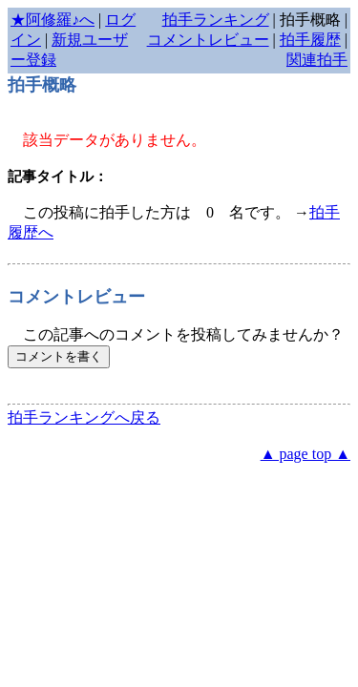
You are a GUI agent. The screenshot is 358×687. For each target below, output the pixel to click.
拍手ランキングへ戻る (84, 417)
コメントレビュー (208, 39)
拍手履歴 (310, 39)
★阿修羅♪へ (53, 19)
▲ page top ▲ (305, 454)
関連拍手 (316, 60)
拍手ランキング (215, 19)
